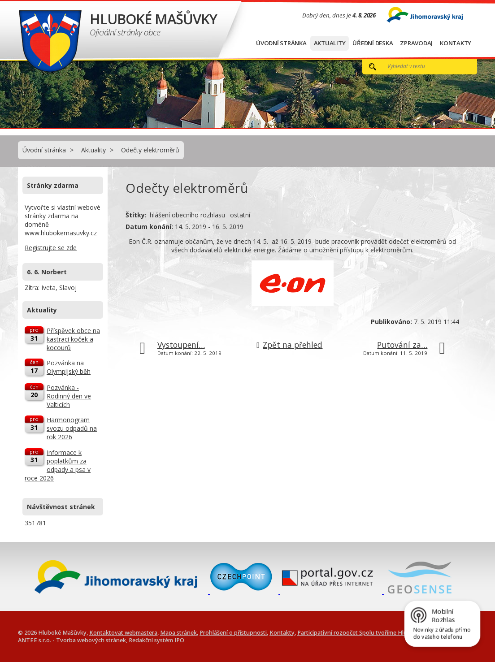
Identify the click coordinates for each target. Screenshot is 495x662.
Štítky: (136, 215)
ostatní (240, 215)
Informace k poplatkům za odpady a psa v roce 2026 (58, 465)
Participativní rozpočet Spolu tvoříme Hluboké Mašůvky (371, 632)
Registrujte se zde (51, 247)
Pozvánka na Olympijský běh (69, 367)
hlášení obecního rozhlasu (187, 215)
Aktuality (330, 43)
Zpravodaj (416, 43)
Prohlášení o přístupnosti (233, 632)
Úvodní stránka (281, 43)
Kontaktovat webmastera (123, 632)
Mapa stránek (178, 632)
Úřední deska (372, 43)
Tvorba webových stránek (91, 640)
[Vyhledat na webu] (422, 66)
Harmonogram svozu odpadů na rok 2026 (72, 428)
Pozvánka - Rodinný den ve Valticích (69, 396)
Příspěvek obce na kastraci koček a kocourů (73, 339)
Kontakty (455, 43)
